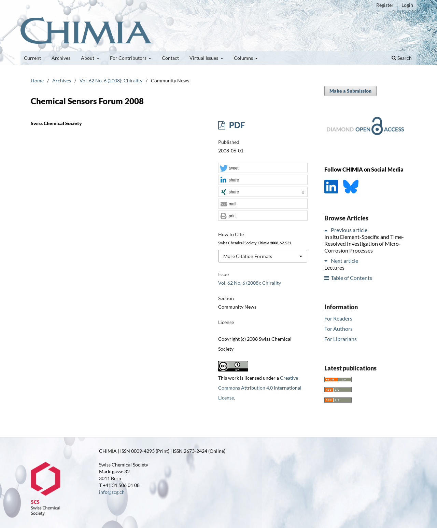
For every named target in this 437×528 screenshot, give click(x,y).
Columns (244, 58)
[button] (262, 168)
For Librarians (340, 339)
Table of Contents (351, 277)
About (88, 58)
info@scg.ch (112, 492)
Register (385, 5)
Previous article (349, 230)
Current (32, 58)
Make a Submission (350, 91)
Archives (61, 58)
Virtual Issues (204, 58)
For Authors (338, 328)
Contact (170, 58)
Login (407, 5)
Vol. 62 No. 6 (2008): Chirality (111, 80)
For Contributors (128, 58)
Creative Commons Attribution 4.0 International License (259, 388)
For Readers (338, 318)
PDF (236, 125)
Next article (344, 260)
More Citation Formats (247, 256)
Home (37, 80)
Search (402, 58)
